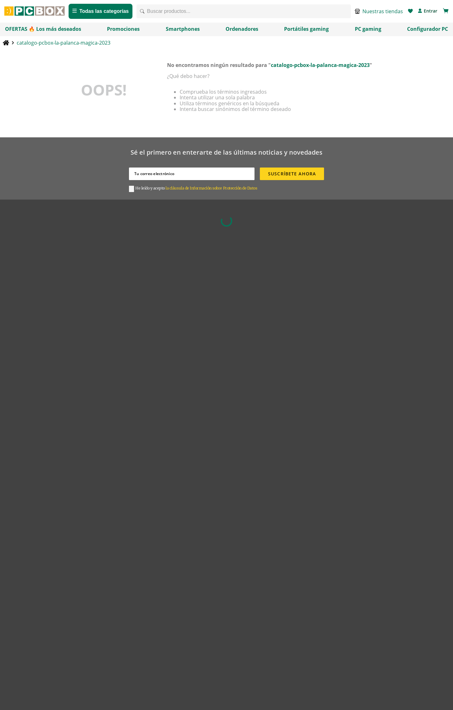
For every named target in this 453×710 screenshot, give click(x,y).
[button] (379, 13)
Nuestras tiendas (382, 13)
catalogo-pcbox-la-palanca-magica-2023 (63, 46)
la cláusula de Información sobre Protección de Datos (211, 192)
